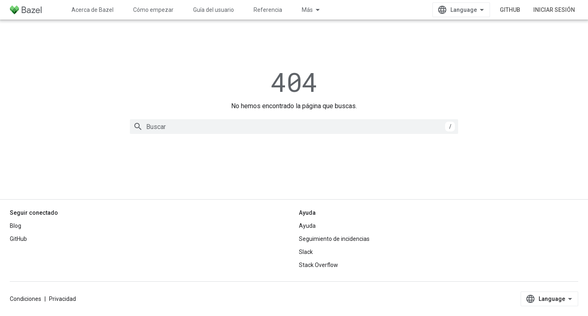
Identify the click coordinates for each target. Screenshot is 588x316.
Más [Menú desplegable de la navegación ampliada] (307, 10)
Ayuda (307, 226)
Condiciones (25, 299)
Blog (15, 226)
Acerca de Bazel (92, 10)
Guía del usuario (213, 10)
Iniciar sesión (554, 10)
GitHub (510, 10)
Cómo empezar (153, 10)
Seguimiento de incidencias (334, 239)
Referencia (268, 10)
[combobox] (294, 126)
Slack (306, 252)
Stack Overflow (318, 265)
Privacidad (62, 299)
